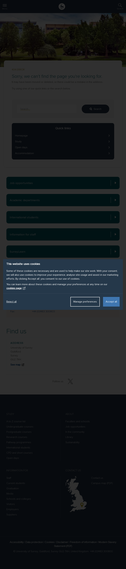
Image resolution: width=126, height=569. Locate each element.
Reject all (11, 301)
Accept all (111, 301)
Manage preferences (85, 301)
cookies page (16, 288)
